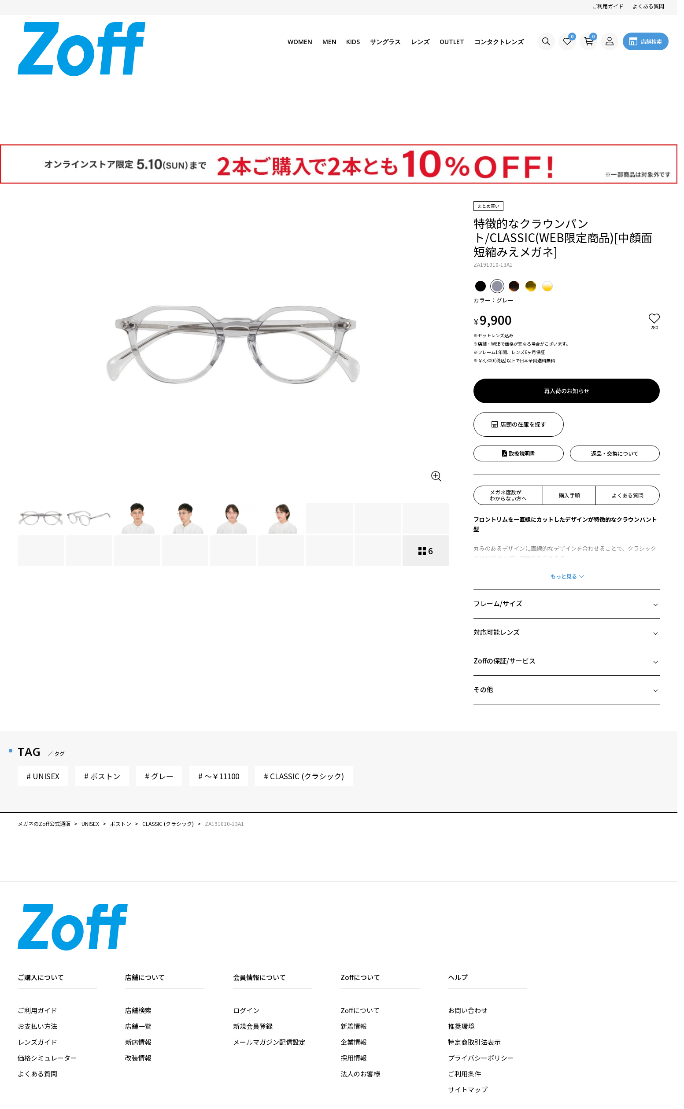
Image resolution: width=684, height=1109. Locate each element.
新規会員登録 (253, 958)
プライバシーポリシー (481, 990)
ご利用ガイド (608, 6)
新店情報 (138, 974)
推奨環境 (461, 958)
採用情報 (353, 990)
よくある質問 (648, 6)
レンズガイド (37, 974)
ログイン (246, 942)
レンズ (420, 41)
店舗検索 (138, 942)
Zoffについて (360, 942)
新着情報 (353, 958)
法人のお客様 (360, 1005)
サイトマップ (468, 1021)
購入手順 (569, 427)
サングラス (385, 41)
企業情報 (353, 974)
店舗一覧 (138, 958)
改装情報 (138, 990)
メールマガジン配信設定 (269, 974)
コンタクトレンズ (499, 41)
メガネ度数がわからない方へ (508, 427)
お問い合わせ (468, 942)
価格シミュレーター (47, 990)
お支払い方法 (37, 958)
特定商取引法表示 (474, 974)
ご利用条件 (464, 1005)
